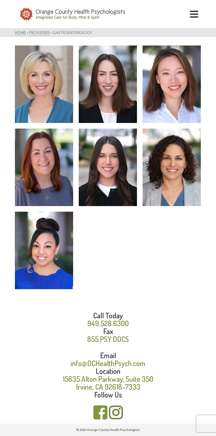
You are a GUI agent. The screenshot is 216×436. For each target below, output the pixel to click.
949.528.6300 (108, 323)
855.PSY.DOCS (108, 339)
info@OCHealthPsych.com (108, 363)
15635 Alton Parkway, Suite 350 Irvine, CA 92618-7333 (108, 382)
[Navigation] (194, 14)
